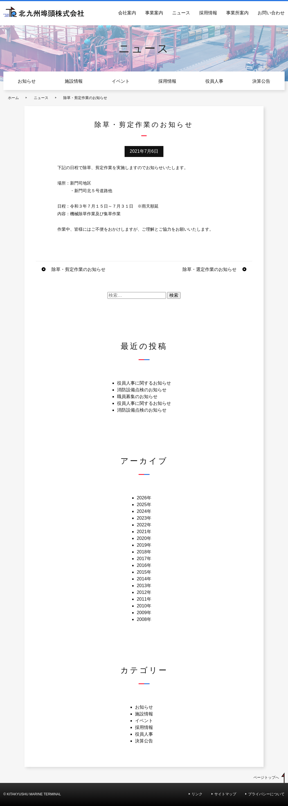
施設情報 (74, 81)
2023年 (144, 518)
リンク (197, 794)
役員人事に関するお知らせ (144, 383)
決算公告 (261, 81)
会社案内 (127, 12)
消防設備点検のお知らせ (141, 389)
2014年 (144, 578)
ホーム (13, 98)
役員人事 (214, 81)
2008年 (144, 619)
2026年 (144, 497)
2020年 (144, 538)
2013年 (144, 585)
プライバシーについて (266, 794)
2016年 (144, 565)
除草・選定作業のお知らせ (210, 269)
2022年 (144, 524)
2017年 (144, 558)
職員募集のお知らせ (137, 396)
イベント (121, 81)
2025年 (144, 504)
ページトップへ (266, 777)
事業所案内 (237, 12)
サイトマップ (225, 794)
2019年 (144, 545)
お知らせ (27, 81)
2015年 (144, 572)
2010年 (144, 605)
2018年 (144, 551)
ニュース (181, 12)
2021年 (144, 531)
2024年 (144, 511)
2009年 (144, 612)
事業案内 (154, 12)
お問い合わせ (271, 12)
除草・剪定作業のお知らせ (78, 269)
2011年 (144, 599)
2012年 (144, 592)
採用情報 (208, 12)
